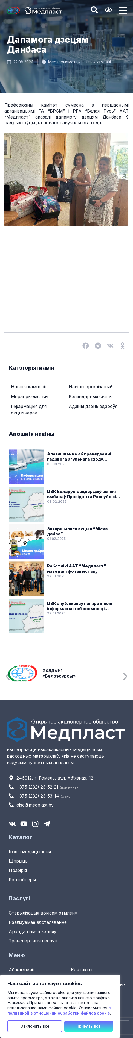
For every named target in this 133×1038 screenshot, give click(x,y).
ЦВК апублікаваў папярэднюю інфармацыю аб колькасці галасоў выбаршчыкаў (79, 606)
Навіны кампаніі (97, 62)
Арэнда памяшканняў (32, 931)
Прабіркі (18, 870)
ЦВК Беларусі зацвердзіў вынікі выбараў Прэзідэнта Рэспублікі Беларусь (81, 494)
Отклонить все (35, 1026)
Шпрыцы (18, 861)
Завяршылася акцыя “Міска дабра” (77, 532)
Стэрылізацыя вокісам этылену (43, 913)
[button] (85, 345)
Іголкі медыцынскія (30, 851)
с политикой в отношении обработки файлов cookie (59, 1011)
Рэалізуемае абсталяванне (38, 922)
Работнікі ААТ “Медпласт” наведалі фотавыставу (76, 569)
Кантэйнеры (22, 879)
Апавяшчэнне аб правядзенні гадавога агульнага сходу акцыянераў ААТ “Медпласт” (79, 457)
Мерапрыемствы (64, 62)
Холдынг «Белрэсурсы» (62, 673)
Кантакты (81, 969)
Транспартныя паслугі (33, 940)
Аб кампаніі (21, 969)
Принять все (88, 1026)
